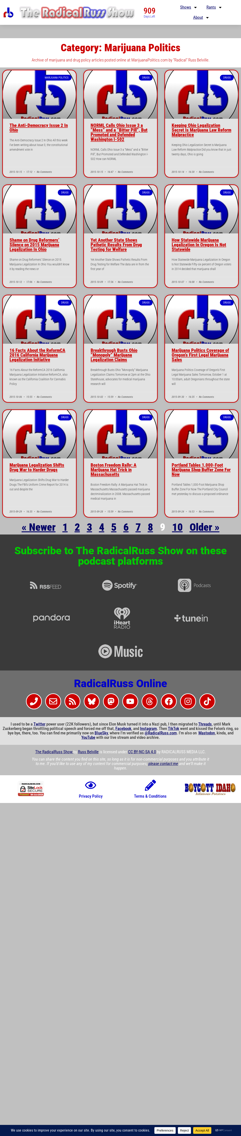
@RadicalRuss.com (161, 733)
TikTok (173, 728)
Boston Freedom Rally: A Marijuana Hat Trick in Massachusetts (113, 469)
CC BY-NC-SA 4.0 (142, 751)
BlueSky (101, 733)
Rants (214, 7)
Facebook (123, 728)
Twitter (39, 724)
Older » (205, 527)
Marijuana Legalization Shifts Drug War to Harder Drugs (37, 467)
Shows (189, 7)
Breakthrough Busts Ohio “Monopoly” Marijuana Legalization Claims (114, 355)
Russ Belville (88, 751)
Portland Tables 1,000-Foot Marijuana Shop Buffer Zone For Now (201, 469)
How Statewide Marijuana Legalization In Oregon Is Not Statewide (199, 244)
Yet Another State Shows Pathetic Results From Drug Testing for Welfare (116, 244)
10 (177, 527)
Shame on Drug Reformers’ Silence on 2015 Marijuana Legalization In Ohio (34, 244)
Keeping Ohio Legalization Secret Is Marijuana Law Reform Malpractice (201, 130)
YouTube (88, 737)
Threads (205, 724)
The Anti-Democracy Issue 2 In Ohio (39, 128)
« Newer (39, 527)
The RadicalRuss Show (54, 751)
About (201, 17)
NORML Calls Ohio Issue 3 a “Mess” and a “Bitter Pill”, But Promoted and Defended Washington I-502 (119, 132)
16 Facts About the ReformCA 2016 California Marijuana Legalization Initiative (37, 355)
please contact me (163, 763)
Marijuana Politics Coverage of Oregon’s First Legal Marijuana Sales (200, 355)
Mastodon (206, 733)
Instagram (148, 728)
